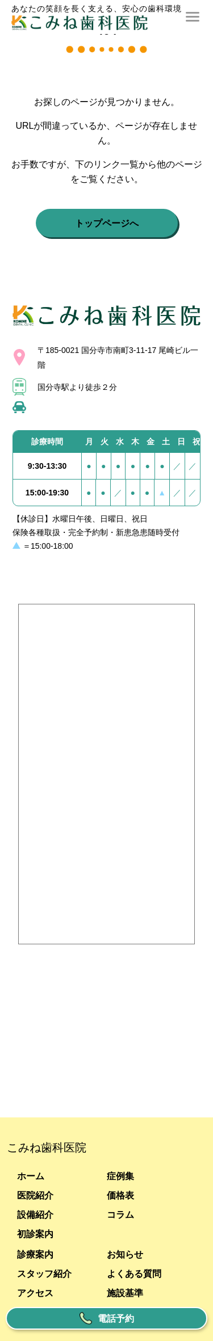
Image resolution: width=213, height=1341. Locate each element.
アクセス (35, 1292)
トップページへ (107, 223)
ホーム (30, 1175)
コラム (120, 1214)
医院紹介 (35, 1195)
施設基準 (125, 1292)
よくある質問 (134, 1273)
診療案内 (35, 1254)
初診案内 (35, 1233)
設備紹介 (35, 1214)
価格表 (120, 1195)
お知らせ (125, 1254)
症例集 (120, 1175)
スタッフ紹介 (44, 1273)
